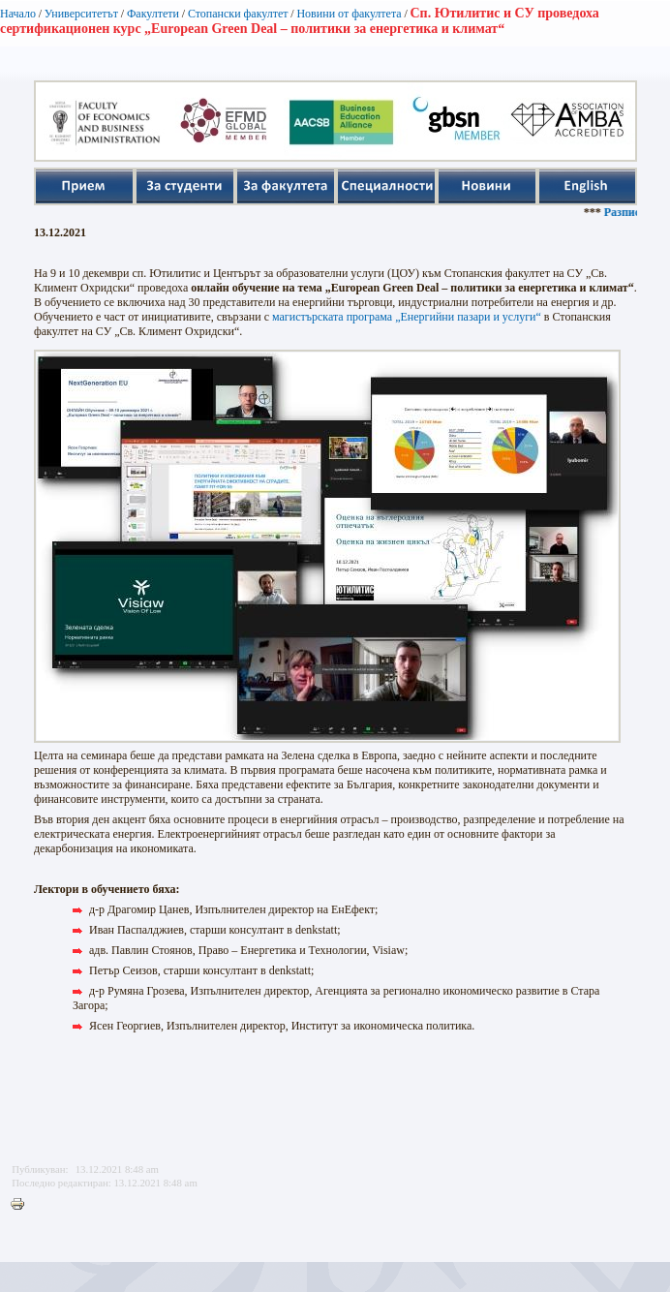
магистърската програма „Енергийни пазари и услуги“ (406, 316)
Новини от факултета (348, 13)
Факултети (153, 13)
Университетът (81, 13)
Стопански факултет (238, 13)
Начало (18, 13)
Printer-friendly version (22, 1205)
